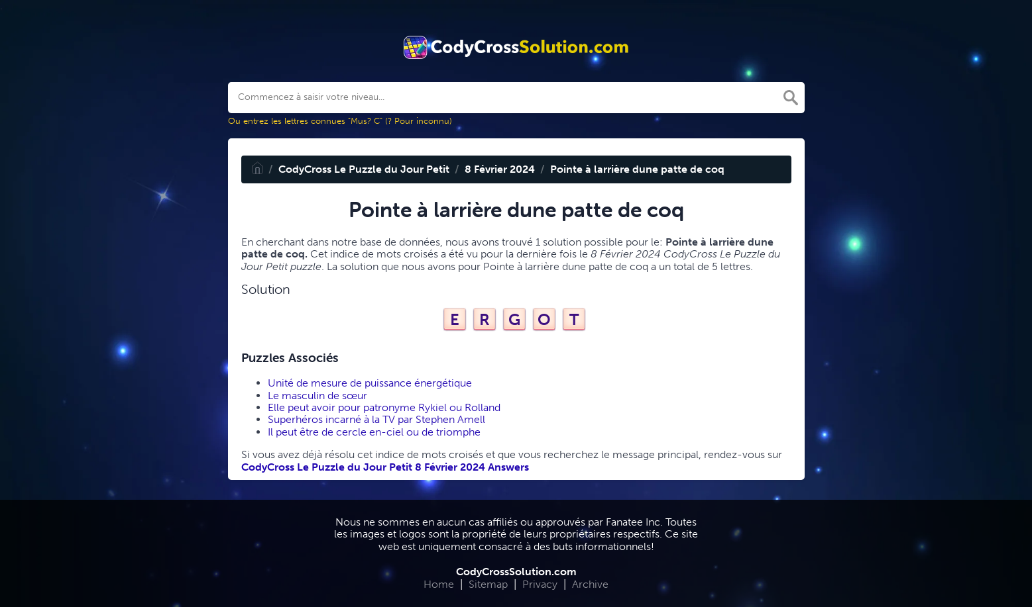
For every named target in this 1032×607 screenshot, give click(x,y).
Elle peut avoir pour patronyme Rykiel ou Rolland (384, 407)
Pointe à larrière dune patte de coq (637, 169)
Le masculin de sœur (317, 395)
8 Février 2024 (500, 169)
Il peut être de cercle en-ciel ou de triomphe (374, 432)
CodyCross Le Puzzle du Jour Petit (363, 169)
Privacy (539, 584)
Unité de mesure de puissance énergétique (370, 383)
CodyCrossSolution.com (516, 571)
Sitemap (488, 584)
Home (439, 584)
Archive (590, 584)
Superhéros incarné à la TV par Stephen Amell (376, 419)
